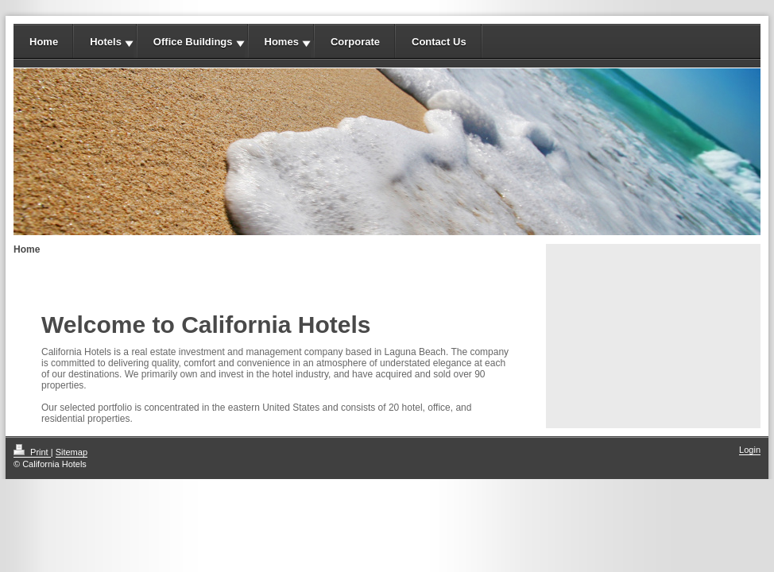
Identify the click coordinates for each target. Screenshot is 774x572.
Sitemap (71, 452)
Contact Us (439, 42)
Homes (282, 42)
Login (749, 449)
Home (43, 42)
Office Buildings (193, 42)
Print (32, 452)
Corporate (355, 42)
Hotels (106, 42)
